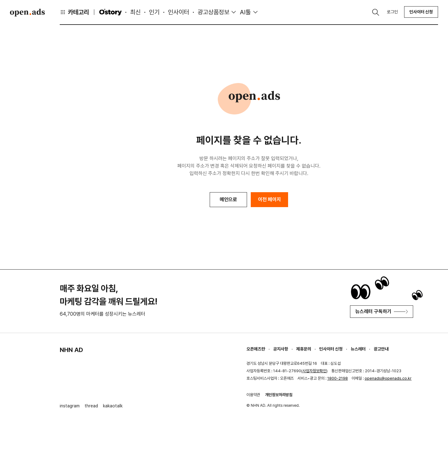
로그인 (392, 11)
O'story (110, 12)
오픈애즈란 (255, 348)
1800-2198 (337, 378)
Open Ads (27, 12)
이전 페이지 (269, 199)
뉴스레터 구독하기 (381, 311)
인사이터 (178, 12)
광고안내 (381, 348)
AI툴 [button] (245, 12)
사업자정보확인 (314, 371)
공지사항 (280, 348)
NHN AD (71, 350)
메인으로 (228, 199)
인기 (154, 12)
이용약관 (253, 394)
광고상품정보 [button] (213, 12)
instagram (70, 405)
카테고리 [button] (74, 12)
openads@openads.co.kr (388, 378)
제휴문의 (303, 348)
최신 (135, 12)
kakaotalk (113, 405)
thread (91, 405)
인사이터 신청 (421, 11)
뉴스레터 (358, 348)
